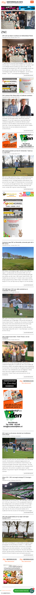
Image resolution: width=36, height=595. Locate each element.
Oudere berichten (5, 590)
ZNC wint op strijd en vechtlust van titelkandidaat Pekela (18, 22)
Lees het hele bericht (28, 75)
